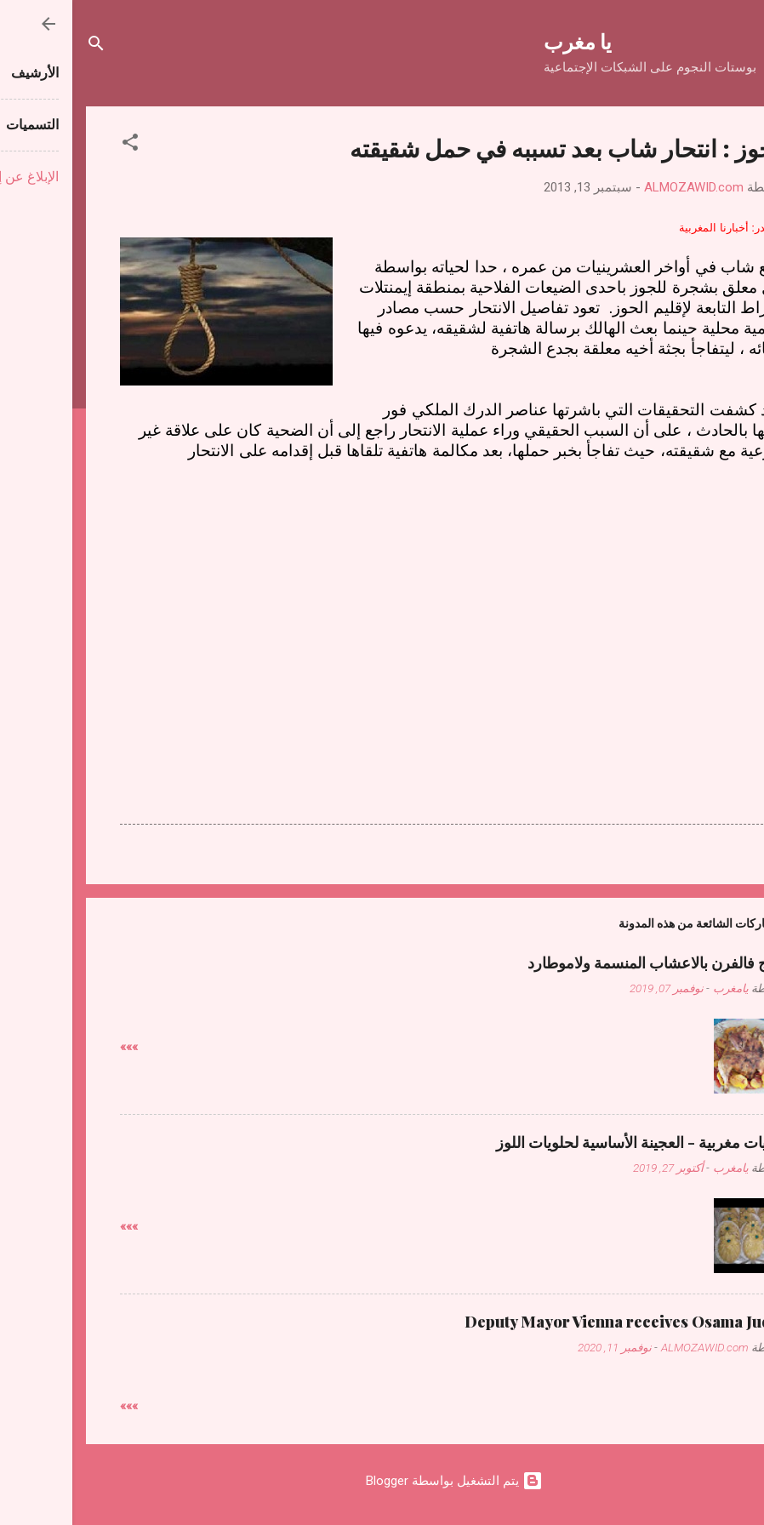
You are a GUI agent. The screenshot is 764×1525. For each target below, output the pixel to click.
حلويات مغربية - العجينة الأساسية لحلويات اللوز (570, 1142)
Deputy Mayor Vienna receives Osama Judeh (554, 1321)
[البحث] (24, 46)
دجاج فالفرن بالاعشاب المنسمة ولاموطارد (585, 962)
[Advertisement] (382, 594)
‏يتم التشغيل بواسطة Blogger (382, 1480)
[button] (58, 145)
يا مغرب (505, 40)
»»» (57, 1046)
